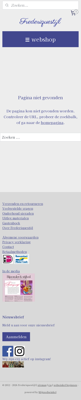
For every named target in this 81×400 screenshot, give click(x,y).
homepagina (52, 122)
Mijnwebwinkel (47, 392)
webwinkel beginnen (65, 385)
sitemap (42, 385)
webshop (40, 39)
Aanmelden (16, 336)
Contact (8, 247)
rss (50, 385)
